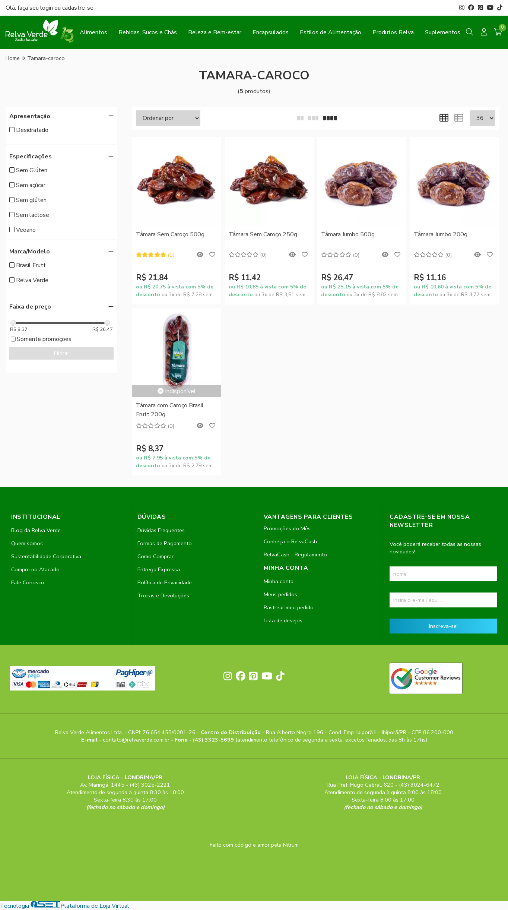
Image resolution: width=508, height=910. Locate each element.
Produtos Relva (393, 32)
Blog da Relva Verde (36, 530)
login (47, 8)
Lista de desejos (283, 620)
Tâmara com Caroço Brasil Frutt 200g (170, 409)
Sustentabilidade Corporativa (46, 556)
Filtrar (61, 353)
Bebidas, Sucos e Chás (147, 32)
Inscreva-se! (443, 626)
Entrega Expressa (158, 569)
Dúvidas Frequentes (161, 530)
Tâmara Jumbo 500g (348, 234)
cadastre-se (77, 8)
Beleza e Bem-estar (214, 32)
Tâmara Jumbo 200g (440, 234)
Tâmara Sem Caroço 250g (263, 234)
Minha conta (278, 581)
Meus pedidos (280, 594)
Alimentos (93, 32)
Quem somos (27, 543)
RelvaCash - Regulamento (295, 554)
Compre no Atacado (35, 569)
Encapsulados (271, 32)
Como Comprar (155, 556)
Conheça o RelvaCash (290, 541)
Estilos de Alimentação (330, 32)
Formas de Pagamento (164, 543)
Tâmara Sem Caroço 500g (170, 234)
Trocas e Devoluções (163, 595)
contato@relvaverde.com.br (137, 739)
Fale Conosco (27, 582)
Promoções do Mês (287, 528)
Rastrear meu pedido (289, 607)
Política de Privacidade (164, 582)
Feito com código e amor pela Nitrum (254, 845)
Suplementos (442, 32)
